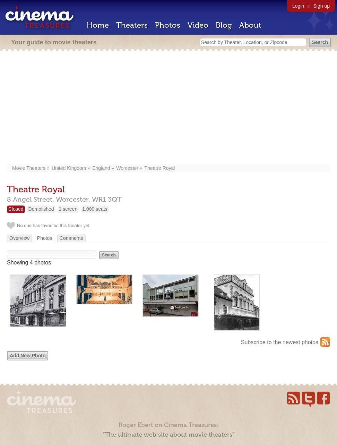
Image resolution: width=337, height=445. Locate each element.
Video (198, 25)
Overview (19, 238)
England (101, 168)
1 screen (68, 209)
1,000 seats (94, 209)
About (250, 25)
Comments (71, 238)
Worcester (127, 168)
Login (298, 6)
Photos (167, 25)
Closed (16, 209)
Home (98, 25)
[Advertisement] (169, 108)
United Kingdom (69, 168)
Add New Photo (27, 355)
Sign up (321, 6)
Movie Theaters (28, 168)
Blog (224, 25)
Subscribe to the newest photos (279, 342)
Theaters (132, 25)
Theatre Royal (160, 168)
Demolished (41, 209)
